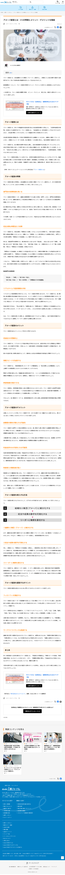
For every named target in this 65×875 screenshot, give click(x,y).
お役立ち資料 (6, 828)
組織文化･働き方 (7, 809)
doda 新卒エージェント (24, 856)
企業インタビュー (7, 816)
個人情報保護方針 (12, 867)
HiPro (16, 856)
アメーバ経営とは (39, 170)
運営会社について (46, 867)
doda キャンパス (34, 856)
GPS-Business (42, 856)
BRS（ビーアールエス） (8, 856)
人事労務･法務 (6, 811)
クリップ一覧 (6, 835)
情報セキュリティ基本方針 (22, 867)
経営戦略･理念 (6, 814)
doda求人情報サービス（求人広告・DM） (12, 854)
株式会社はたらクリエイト (18, 694)
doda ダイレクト (38, 854)
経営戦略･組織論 (21, 811)
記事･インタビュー (7, 823)
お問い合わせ (6, 841)
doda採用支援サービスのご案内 (35, 867)
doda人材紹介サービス (28, 854)
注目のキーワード (7, 832)
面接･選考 (20, 807)
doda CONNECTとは (8, 843)
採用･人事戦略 (6, 805)
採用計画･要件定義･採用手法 (24, 805)
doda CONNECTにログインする (10, 846)
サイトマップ (54, 867)
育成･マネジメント (7, 807)
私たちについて (7, 839)
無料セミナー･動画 (7, 826)
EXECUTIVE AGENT (47, 854)
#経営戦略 (5, 718)
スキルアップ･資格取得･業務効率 (25, 814)
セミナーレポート (7, 818)
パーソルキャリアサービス (9, 837)
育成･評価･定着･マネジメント (24, 809)
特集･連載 (5, 830)
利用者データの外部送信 (33, 869)
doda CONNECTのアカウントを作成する (12, 848)
